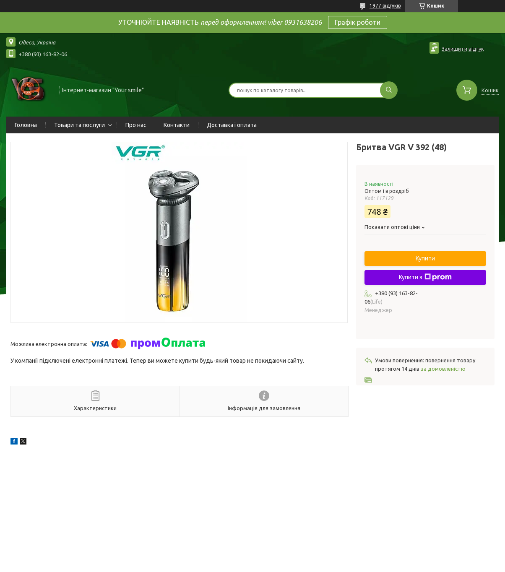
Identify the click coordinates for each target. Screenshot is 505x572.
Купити (425, 258)
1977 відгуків (385, 5)
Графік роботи (357, 22)
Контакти (177, 125)
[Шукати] (389, 90)
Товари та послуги (79, 125)
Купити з (425, 277)
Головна (26, 125)
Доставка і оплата (232, 125)
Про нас (135, 125)
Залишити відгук (463, 49)
